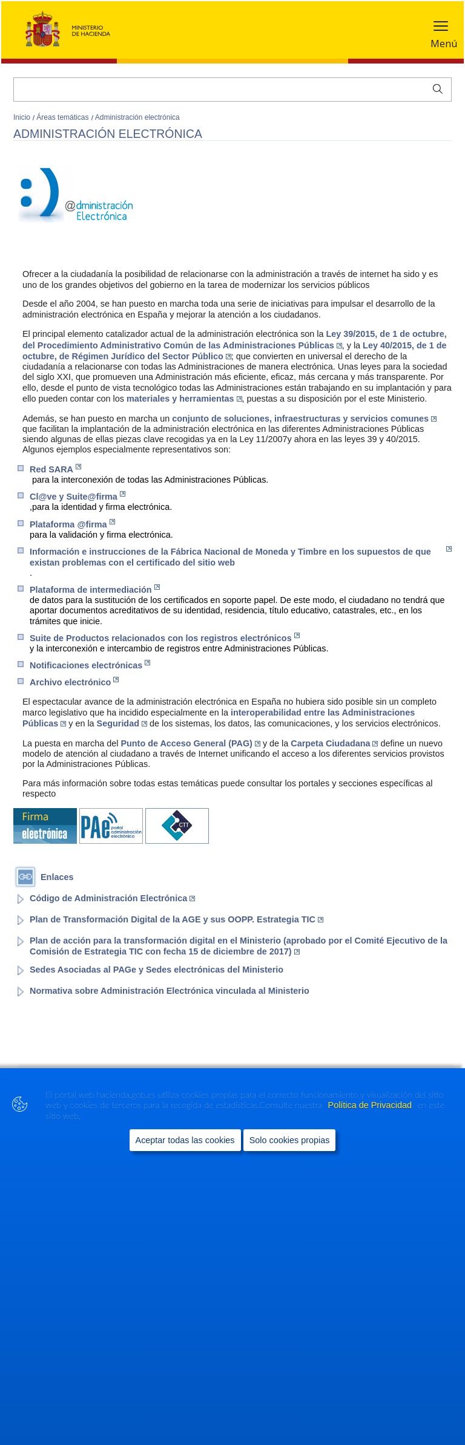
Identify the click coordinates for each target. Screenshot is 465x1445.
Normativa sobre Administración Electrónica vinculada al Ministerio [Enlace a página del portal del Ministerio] (169, 991)
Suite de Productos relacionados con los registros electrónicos (165, 638)
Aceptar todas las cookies (185, 1156)
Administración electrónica (137, 117)
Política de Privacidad (371, 1121)
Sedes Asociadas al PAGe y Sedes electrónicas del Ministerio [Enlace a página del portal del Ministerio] (156, 969)
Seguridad (122, 723)
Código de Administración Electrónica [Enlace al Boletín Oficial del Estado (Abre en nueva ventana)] (112, 898)
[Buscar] (232, 89)
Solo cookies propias (289, 1156)
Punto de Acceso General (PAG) (190, 743)
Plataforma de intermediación (95, 589)
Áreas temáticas (63, 117)
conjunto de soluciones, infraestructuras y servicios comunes (304, 418)
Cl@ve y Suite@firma (77, 496)
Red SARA (55, 469)
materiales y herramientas (184, 398)
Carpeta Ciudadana (334, 743)
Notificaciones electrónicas (90, 665)
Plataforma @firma (72, 524)
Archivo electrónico (74, 682)
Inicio (22, 117)
